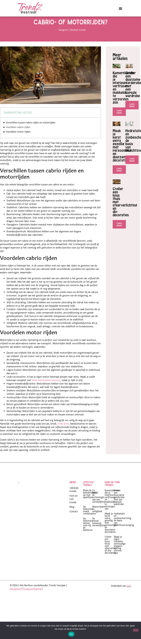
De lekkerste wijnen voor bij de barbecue (88, 532)
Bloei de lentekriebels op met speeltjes (90, 502)
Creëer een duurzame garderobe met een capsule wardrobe (119, 505)
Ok (71, 634)
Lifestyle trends (77, 38)
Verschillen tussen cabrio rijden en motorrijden (30, 130)
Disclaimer (15, 596)
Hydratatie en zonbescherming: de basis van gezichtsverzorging (124, 527)
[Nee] (136, 630)
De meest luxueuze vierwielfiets (98, 530)
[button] (120, 8)
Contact (74, 519)
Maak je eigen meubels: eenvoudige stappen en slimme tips (120, 552)
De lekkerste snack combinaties (89, 518)
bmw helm (63, 431)
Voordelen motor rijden (18, 139)
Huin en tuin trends (74, 507)
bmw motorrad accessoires (46, 388)
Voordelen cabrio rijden (18, 135)
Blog (72, 515)
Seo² (129, 594)
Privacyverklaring (32, 596)
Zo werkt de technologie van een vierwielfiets (98, 504)
